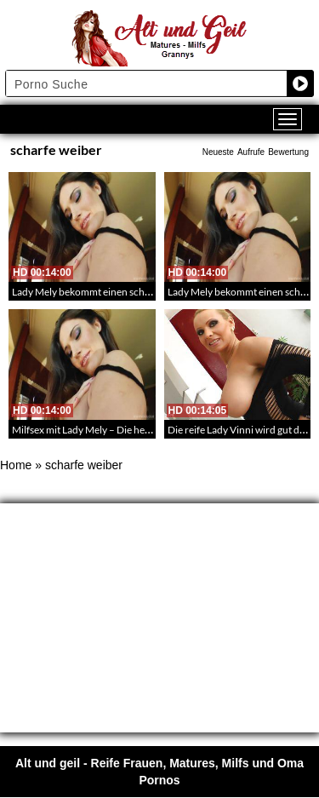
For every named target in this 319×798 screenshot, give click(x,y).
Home (15, 465)
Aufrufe (251, 152)
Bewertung (288, 152)
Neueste (218, 152)
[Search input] (146, 83)
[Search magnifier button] (300, 83)
